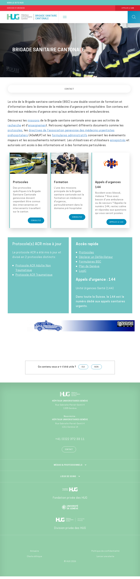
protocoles (15, 130)
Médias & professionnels (68, 468)
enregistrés (118, 140)
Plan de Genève (89, 269)
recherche (14, 125)
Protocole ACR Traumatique (34, 277)
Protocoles (86, 255)
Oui (83, 370)
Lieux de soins (68, 479)
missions (34, 120)
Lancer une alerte (105, 559)
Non (96, 370)
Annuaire (34, 554)
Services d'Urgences (16, 8)
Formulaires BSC (90, 264)
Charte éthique (34, 559)
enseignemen (37, 125)
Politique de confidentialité (105, 554)
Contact (69, 452)
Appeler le (128, 8)
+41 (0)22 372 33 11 (70, 441)
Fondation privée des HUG (70, 500)
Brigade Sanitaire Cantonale (46, 17)
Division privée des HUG (70, 530)
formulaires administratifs (69, 135)
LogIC (82, 273)
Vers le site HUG (15, 3)
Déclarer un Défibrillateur (96, 259)
